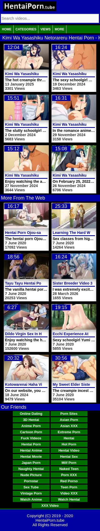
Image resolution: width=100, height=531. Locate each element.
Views (45, 29)
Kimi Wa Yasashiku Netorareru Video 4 (39, 124)
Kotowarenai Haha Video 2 (28, 384)
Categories (25, 29)
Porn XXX (69, 475)
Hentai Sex (69, 457)
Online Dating (31, 414)
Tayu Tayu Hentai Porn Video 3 (32, 283)
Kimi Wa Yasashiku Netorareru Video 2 (39, 175)
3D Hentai (31, 420)
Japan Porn (31, 463)
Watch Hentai (69, 499)
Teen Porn (69, 487)
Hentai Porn (31, 444)
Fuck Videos (31, 438)
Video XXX (69, 493)
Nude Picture (31, 475)
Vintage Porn (31, 493)
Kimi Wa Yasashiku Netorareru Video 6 (39, 74)
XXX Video (50, 506)
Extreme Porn (69, 432)
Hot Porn (69, 444)
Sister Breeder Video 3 (73, 283)
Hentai (69, 438)
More (59, 29)
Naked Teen (68, 469)
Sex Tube (31, 487)
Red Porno (69, 481)
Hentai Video (68, 450)
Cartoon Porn (31, 432)
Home (6, 29)
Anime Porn (31, 426)
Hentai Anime (31, 450)
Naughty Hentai (31, 469)
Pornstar (31, 481)
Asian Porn (69, 420)
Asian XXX (69, 426)
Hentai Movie (31, 457)
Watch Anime (31, 499)
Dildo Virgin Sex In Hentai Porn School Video (45, 334)
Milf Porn (69, 463)
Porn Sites (68, 414)
